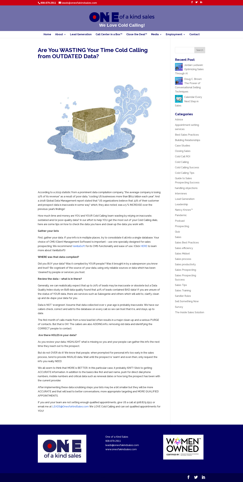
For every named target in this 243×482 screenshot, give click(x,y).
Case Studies (182, 145)
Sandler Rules (183, 295)
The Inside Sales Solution (189, 312)
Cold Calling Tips (184, 172)
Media (155, 34)
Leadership (181, 204)
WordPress (98, 477)
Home (47, 34)
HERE (144, 246)
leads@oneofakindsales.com (122, 445)
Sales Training (183, 290)
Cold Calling (182, 162)
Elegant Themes (63, 477)
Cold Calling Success (187, 167)
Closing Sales (182, 151)
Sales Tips (181, 285)
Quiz (177, 231)
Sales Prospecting (185, 269)
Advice (179, 119)
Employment (174, 34)
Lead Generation (81, 34)
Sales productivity (185, 264)
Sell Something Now (187, 301)
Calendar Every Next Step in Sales (188, 101)
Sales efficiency (184, 248)
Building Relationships (187, 140)
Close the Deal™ (136, 34)
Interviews (181, 193)
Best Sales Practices (187, 134)
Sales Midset (182, 253)
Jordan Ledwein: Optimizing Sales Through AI (189, 69)
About (59, 34)
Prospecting (182, 226)
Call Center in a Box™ (109, 34)
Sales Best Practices (187, 242)
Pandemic (181, 215)
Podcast (180, 220)
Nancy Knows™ (184, 209)
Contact (194, 34)
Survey (179, 306)
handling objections (186, 188)
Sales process (183, 259)
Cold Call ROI (182, 156)
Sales (178, 237)
